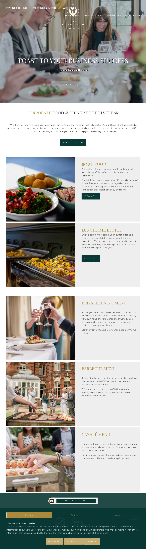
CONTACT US (132, 15)
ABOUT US (114, 15)
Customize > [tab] (74, 541)
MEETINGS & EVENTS (46, 8)
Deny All (92, 541)
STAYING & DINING (17, 8)
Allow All (54, 541)
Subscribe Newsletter (76, 501)
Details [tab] (74, 515)
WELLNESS (72, 15)
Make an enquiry (73, 84)
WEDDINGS (70, 8)
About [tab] (118, 515)
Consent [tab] (29, 515)
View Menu (90, 196)
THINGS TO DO (93, 15)
